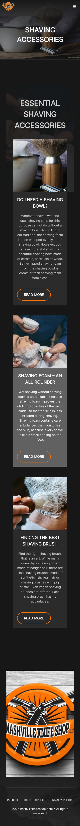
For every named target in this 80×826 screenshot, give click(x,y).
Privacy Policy (62, 800)
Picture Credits (34, 800)
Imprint (12, 800)
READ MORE (34, 295)
